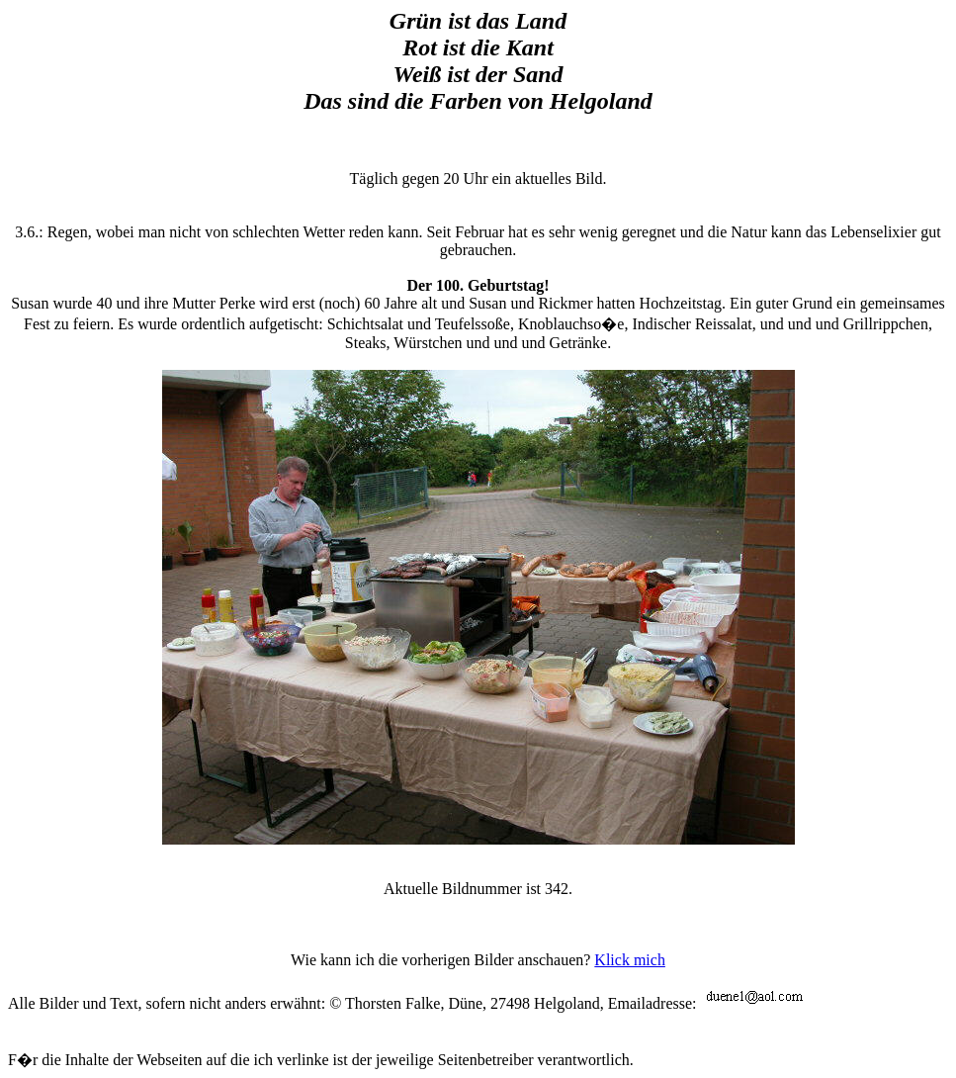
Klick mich (629, 959)
